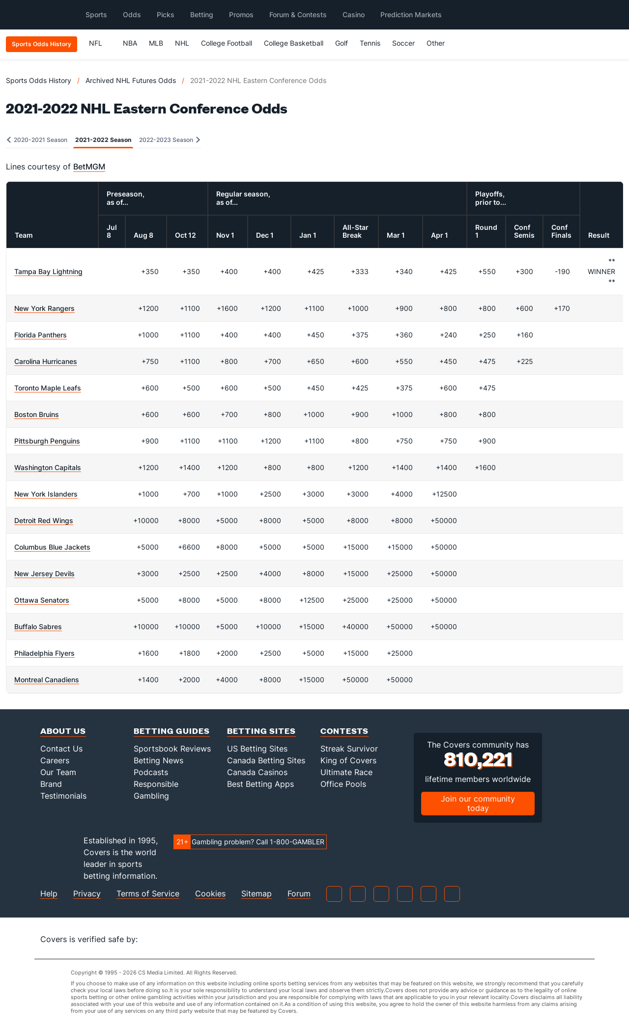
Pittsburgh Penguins (47, 441)
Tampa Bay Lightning (48, 271)
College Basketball (293, 43)
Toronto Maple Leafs (47, 388)
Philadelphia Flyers (44, 653)
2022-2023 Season (169, 139)
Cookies (210, 893)
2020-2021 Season (37, 139)
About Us (63, 730)
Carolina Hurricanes (45, 361)
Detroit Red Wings (43, 520)
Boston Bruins (36, 414)
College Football (226, 43)
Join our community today (478, 803)
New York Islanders (46, 494)
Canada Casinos (257, 772)
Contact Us (61, 748)
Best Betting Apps (260, 784)
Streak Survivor (349, 748)
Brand (51, 784)
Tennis (370, 43)
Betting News (158, 760)
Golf (341, 43)
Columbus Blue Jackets (52, 547)
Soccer (403, 43)
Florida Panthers (40, 335)
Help (48, 893)
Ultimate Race (346, 772)
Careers (54, 760)
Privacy (87, 893)
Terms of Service (147, 893)
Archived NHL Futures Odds (131, 80)
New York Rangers (44, 308)
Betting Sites (261, 730)
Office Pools (343, 784)
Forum (299, 893)
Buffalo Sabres (38, 626)
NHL (182, 43)
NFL (100, 43)
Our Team (58, 772)
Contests (344, 730)
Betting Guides (172, 730)
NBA (130, 43)
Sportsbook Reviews (172, 748)
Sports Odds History (38, 80)
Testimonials (63, 796)
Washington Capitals (47, 467)
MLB (156, 43)
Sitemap (256, 893)
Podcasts (151, 772)
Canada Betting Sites (266, 760)
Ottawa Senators (41, 600)
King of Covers (348, 760)
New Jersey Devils (44, 573)
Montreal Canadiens (46, 679)
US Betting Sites (257, 748)
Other (440, 43)
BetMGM (89, 166)
